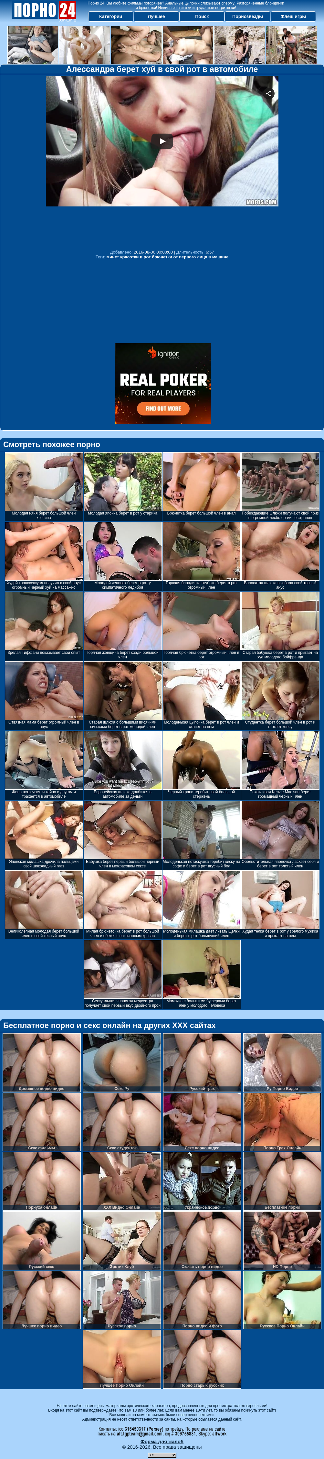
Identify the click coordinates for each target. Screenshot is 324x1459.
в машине (218, 257)
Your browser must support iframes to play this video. (162, 161)
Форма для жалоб (162, 1441)
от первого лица (190, 257)
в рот (145, 257)
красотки (129, 257)
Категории (110, 16)
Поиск (202, 16)
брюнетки (162, 257)
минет (112, 257)
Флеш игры (293, 16)
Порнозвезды (247, 16)
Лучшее (156, 16)
